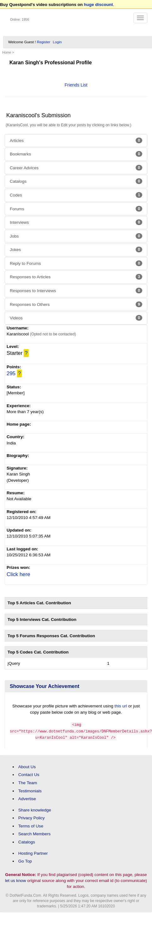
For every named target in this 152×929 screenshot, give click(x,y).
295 (11, 373)
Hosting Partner (33, 852)
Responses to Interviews (76, 290)
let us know (15, 879)
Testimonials (30, 789)
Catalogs (76, 181)
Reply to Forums (76, 263)
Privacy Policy (31, 817)
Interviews (76, 222)
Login (57, 42)
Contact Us (28, 773)
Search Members (34, 833)
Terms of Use (30, 825)
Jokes (76, 249)
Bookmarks (76, 154)
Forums (76, 209)
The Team (27, 781)
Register (43, 42)
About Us (27, 766)
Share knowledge (34, 809)
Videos (76, 318)
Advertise (27, 797)
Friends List (76, 84)
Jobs (76, 236)
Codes (76, 195)
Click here (18, 574)
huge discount (98, 4)
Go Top (25, 860)
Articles (76, 140)
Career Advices (76, 168)
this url (121, 706)
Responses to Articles (76, 277)
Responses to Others (76, 304)
